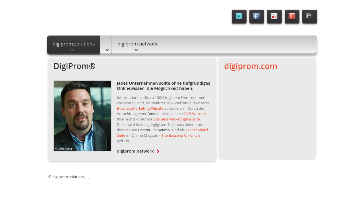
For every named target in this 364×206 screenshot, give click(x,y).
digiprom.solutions (74, 45)
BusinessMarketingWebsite (140, 108)
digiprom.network (137, 45)
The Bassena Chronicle (181, 135)
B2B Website (195, 113)
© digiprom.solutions (66, 176)
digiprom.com (250, 66)
